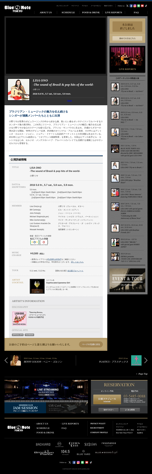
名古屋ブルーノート (75, 271)
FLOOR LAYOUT (54, 259)
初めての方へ (108, 6)
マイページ (75, 6)
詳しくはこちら (77, 262)
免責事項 (140, 433)
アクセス (85, 6)
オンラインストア (62, 6)
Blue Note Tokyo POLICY (124, 433)
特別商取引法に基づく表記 (125, 430)
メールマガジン (96, 6)
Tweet (69, 101)
